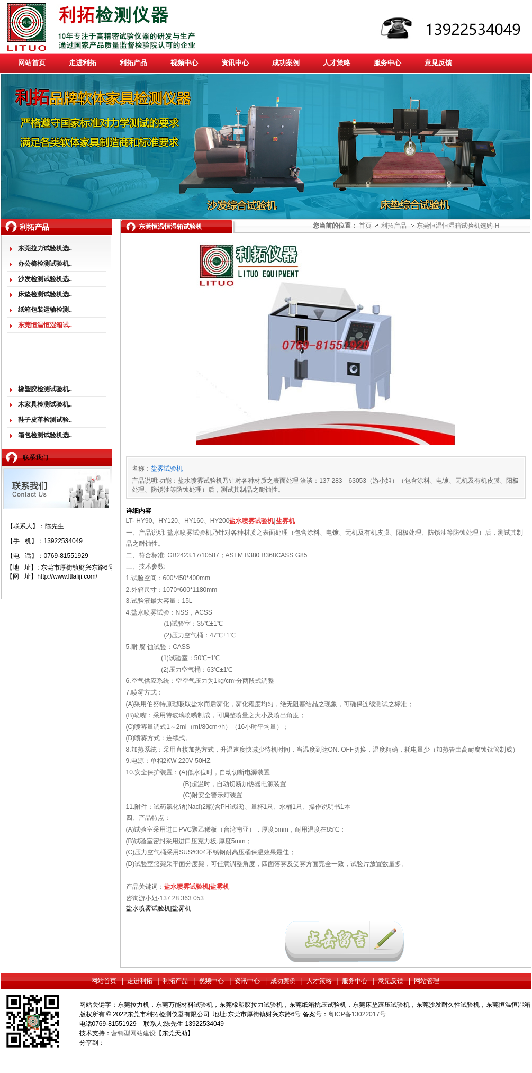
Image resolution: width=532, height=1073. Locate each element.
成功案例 (283, 981)
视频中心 (211, 981)
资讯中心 (247, 981)
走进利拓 (139, 981)
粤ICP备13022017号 (357, 1014)
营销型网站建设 (133, 1033)
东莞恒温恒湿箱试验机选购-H (458, 225)
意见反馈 (390, 981)
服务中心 (354, 981)
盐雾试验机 (167, 468)
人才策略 (319, 981)
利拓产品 (394, 225)
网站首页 (103, 981)
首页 (365, 225)
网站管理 (426, 981)
